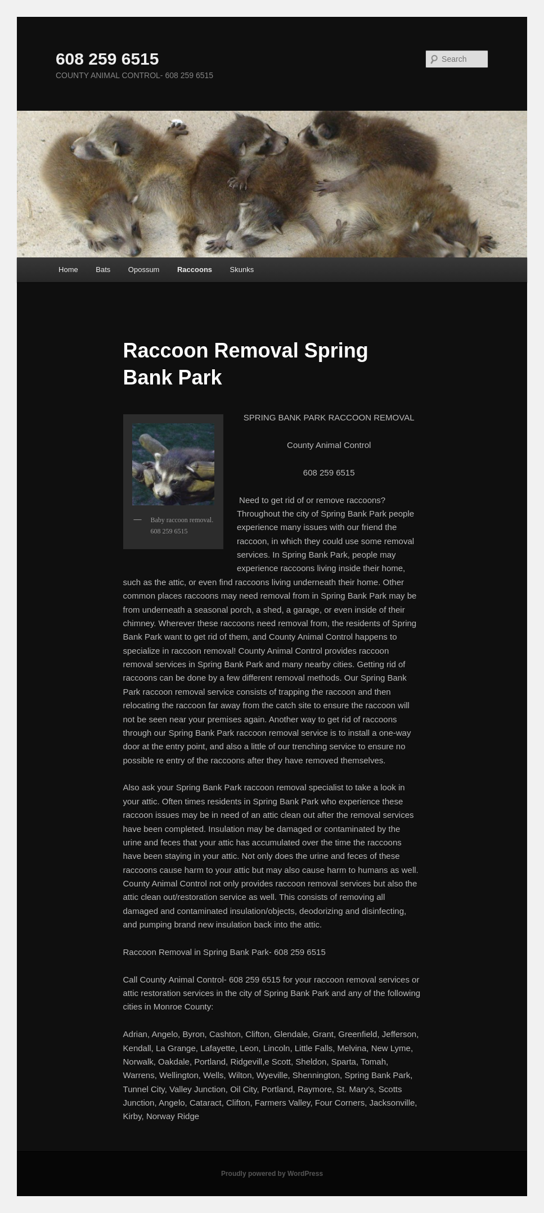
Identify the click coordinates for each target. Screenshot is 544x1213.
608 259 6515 (107, 58)
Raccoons (194, 269)
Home (68, 269)
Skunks (242, 269)
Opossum (144, 269)
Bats (103, 269)
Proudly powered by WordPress (272, 1174)
